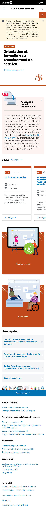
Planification (31, 135)
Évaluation (9, 137)
